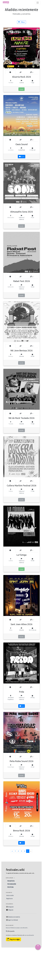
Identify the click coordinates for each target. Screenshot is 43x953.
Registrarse (9, 898)
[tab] (10, 72)
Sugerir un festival (13, 920)
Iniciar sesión (10, 895)
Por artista (10, 881)
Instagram (11, 907)
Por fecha (10, 887)
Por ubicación (11, 884)
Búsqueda (10, 931)
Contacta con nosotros (14, 917)
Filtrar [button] (21, 22)
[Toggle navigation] (37, 2)
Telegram (10, 910)
